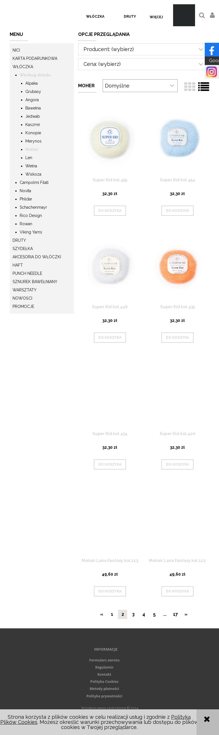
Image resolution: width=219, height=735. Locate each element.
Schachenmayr (33, 207)
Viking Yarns (31, 232)
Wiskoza (33, 174)
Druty (19, 240)
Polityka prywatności (104, 696)
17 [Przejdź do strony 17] (175, 614)
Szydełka (23, 248)
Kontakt (104, 674)
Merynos (33, 141)
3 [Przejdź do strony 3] (133, 614)
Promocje (23, 306)
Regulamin (104, 667)
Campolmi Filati (34, 182)
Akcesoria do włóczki (37, 257)
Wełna (31, 166)
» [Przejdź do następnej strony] (186, 614)
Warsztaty (24, 290)
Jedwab (32, 116)
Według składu (35, 75)
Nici (16, 50)
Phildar (26, 199)
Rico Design (31, 215)
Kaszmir (32, 124)
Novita (25, 190)
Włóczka (23, 66)
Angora (32, 100)
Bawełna (33, 108)
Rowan (26, 224)
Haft (18, 265)
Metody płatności (104, 688)
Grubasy (33, 91)
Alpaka (31, 83)
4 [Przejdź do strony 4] (143, 614)
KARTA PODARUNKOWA (35, 58)
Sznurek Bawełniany (35, 281)
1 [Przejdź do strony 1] (112, 614)
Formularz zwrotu (104, 660)
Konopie (33, 133)
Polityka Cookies (104, 681)
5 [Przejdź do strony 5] (154, 614)
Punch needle (27, 273)
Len (28, 157)
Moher (31, 149)
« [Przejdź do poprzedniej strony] (101, 614)
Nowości (22, 298)
